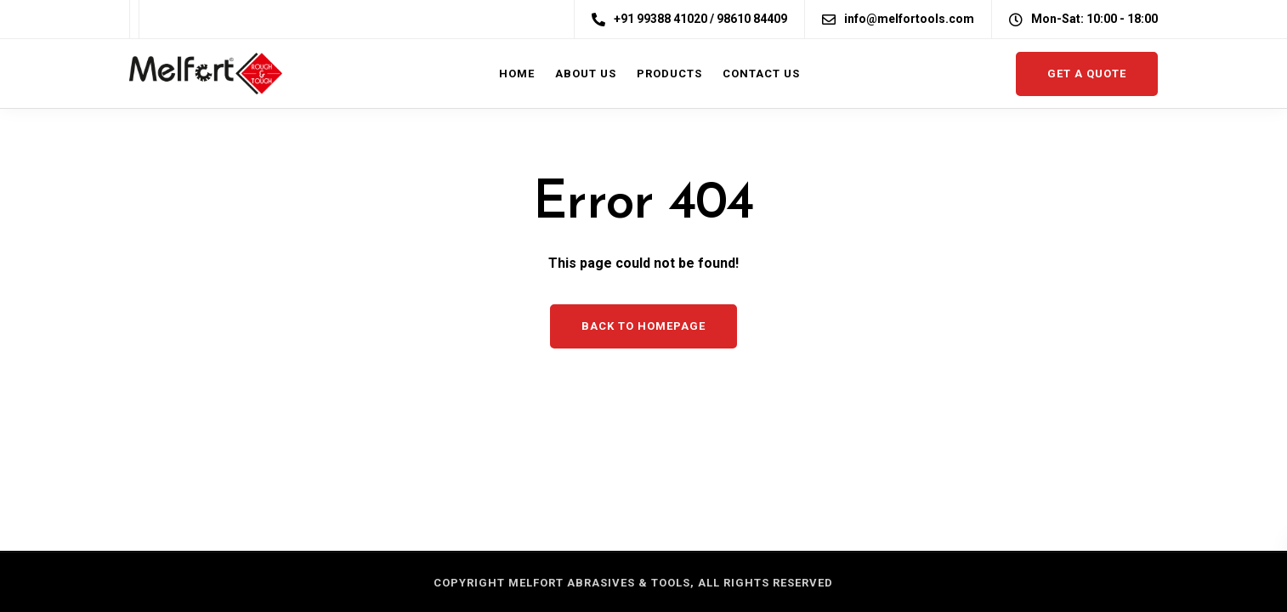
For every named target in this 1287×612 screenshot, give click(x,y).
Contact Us (761, 73)
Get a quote (1086, 73)
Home (517, 73)
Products (669, 73)
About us (585, 73)
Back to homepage (643, 326)
